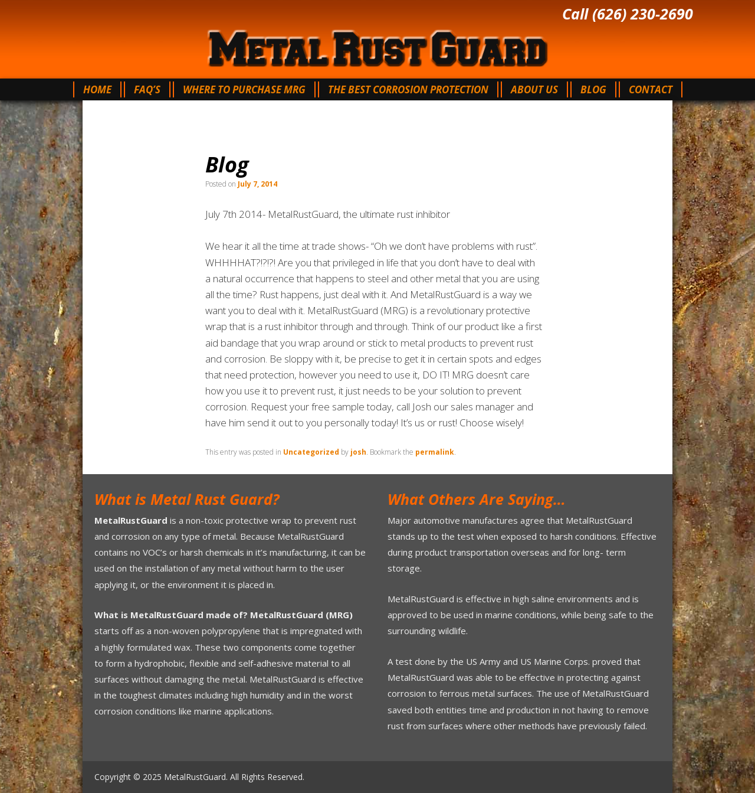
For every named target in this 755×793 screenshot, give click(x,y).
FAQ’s (147, 89)
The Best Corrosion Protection (408, 89)
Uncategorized (311, 452)
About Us (534, 89)
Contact (650, 89)
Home (97, 89)
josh (358, 452)
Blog (593, 89)
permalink (434, 452)
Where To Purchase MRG (244, 89)
